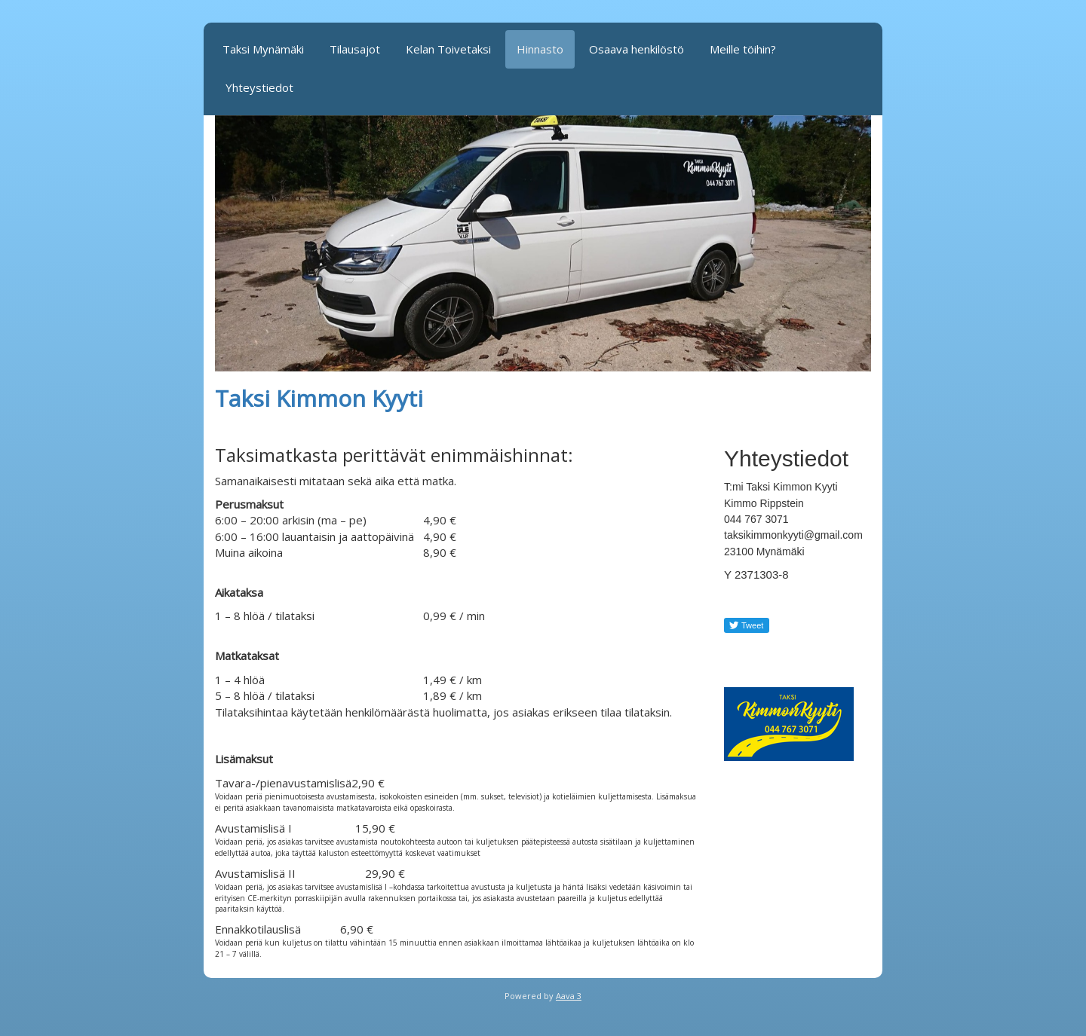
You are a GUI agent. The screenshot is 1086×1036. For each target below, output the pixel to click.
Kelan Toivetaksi (448, 49)
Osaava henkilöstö (636, 49)
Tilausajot (355, 49)
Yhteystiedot (259, 87)
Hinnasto (540, 49)
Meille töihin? (743, 49)
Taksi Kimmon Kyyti (319, 398)
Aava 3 (568, 995)
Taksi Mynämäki (263, 49)
